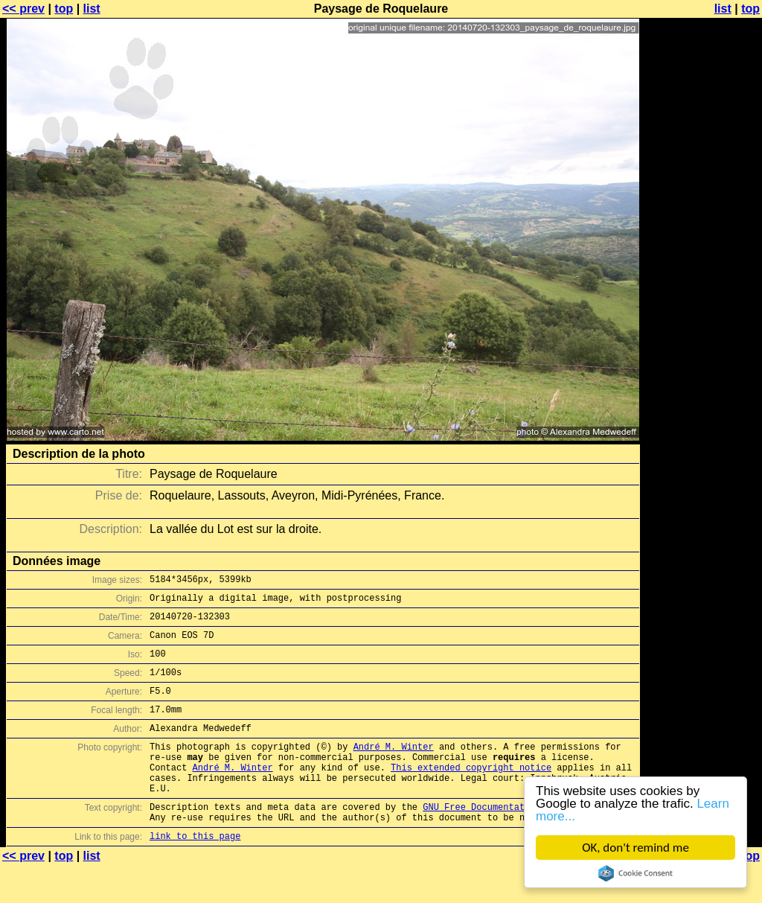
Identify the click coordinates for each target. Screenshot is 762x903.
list (91, 8)
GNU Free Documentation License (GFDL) (522, 840)
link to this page (195, 873)
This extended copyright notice (471, 794)
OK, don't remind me (635, 847)
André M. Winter (393, 768)
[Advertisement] (701, 368)
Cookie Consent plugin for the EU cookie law (635, 873)
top (63, 8)
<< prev (23, 8)
